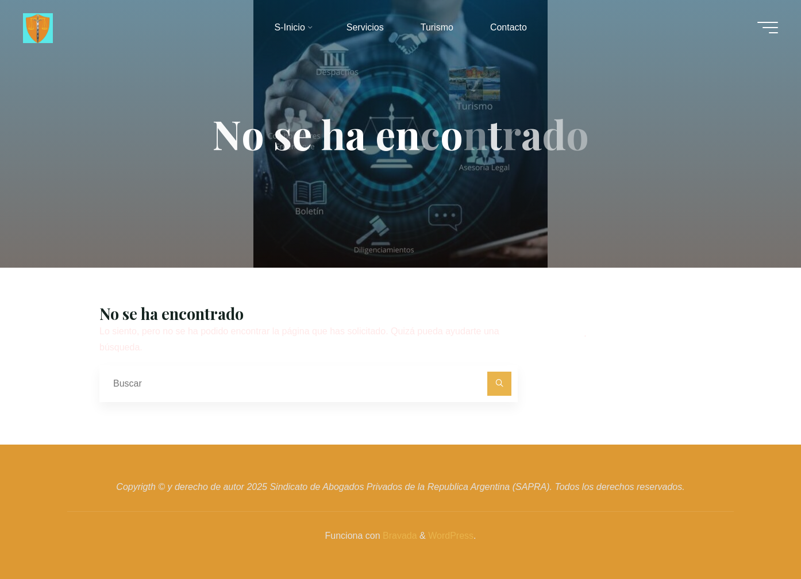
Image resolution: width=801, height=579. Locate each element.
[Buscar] (499, 384)
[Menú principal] (767, 27)
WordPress (450, 536)
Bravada (398, 536)
